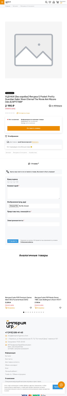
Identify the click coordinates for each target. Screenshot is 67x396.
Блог (7, 368)
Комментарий (13, 186)
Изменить (35, 142)
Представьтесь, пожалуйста (19, 212)
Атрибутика (33, 152)
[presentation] (24, 233)
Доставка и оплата (12, 362)
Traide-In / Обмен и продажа (15, 374)
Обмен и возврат (11, 365)
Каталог (8, 152)
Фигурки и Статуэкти (20, 152)
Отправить (12, 241)
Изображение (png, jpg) (16, 202)
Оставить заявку (33, 128)
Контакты (8, 359)
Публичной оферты (27, 242)
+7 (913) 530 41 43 (14, 332)
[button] (23, 312)
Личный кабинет (11, 371)
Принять (57, 387)
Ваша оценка (12, 179)
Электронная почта (15, 221)
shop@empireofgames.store (18, 336)
